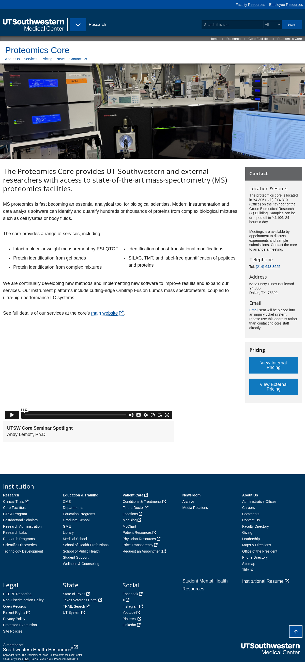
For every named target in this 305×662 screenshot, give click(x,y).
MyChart (129, 526)
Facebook (130, 594)
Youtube (129, 612)
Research (233, 39)
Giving (247, 532)
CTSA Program (15, 514)
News (60, 59)
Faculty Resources (250, 5)
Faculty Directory (255, 526)
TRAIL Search (74, 606)
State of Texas (74, 594)
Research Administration (22, 526)
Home (214, 39)
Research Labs (15, 532)
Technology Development (23, 551)
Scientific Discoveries (20, 545)
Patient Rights (14, 612)
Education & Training (80, 495)
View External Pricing (274, 387)
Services (31, 59)
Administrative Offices (259, 501)
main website (104, 313)
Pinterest (129, 619)
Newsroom (191, 495)
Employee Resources (286, 5)
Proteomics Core (289, 39)
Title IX (247, 570)
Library (68, 532)
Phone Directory (255, 557)
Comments (251, 514)
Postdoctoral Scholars (20, 520)
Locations (130, 514)
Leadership (251, 539)
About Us (12, 59)
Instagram (130, 606)
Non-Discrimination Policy (23, 600)
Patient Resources (137, 532)
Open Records (14, 606)
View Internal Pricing (274, 365)
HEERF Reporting (17, 594)
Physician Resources (139, 539)
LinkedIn (129, 625)
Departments (73, 508)
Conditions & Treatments (142, 501)
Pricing (46, 59)
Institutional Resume (263, 581)
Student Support (75, 557)
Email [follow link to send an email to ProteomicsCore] (253, 310)
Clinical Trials (13, 501)
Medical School (75, 539)
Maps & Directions (256, 545)
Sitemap (248, 564)
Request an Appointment (142, 551)
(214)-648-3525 (268, 267)
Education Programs (79, 514)
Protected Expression (20, 625)
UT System (71, 612)
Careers (248, 508)
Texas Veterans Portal (80, 600)
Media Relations (195, 508)
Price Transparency (138, 545)
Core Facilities (259, 39)
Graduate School (76, 520)
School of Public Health (81, 551)
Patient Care (133, 495)
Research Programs (19, 539)
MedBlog (129, 520)
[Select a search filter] (272, 24)
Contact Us (78, 59)
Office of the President (259, 551)
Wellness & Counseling (81, 564)
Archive (188, 501)
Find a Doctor (133, 508)
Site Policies (12, 631)
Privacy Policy (14, 619)
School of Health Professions (86, 545)
